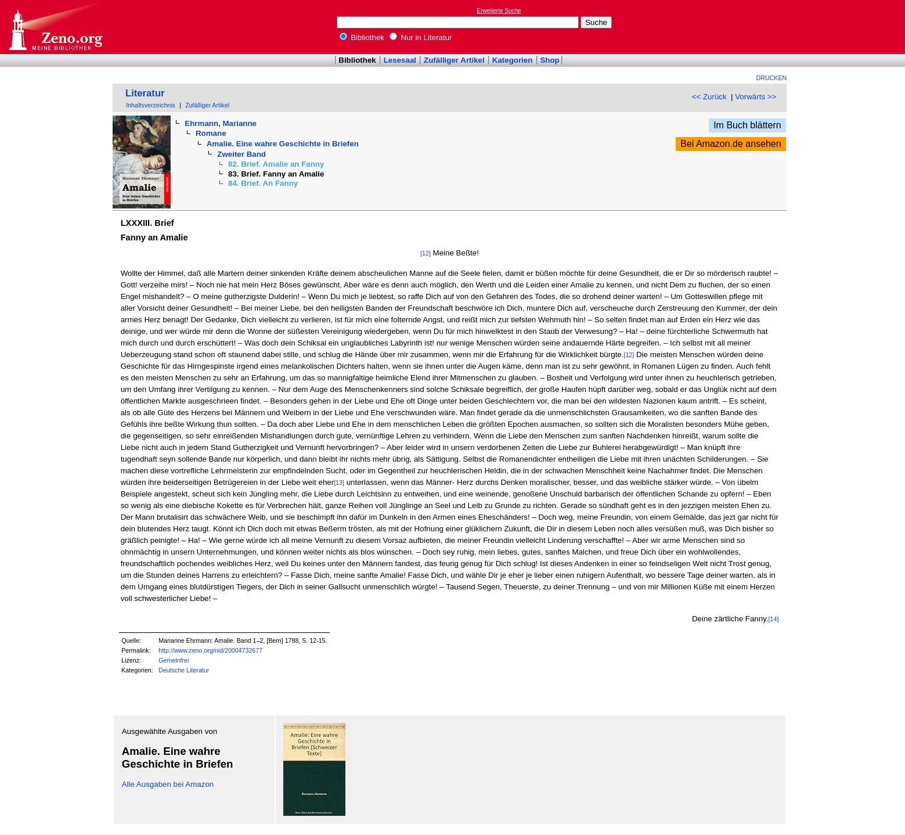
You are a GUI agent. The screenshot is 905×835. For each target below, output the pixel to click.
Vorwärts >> (755, 96)
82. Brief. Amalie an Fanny (276, 164)
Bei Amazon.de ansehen (730, 144)
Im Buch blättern (747, 125)
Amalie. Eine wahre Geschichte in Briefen (283, 143)
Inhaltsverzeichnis (150, 105)
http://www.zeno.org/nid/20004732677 (210, 650)
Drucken (771, 77)
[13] (339, 482)
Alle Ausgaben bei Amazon (168, 784)
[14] (774, 619)
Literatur (145, 93)
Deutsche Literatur (183, 670)
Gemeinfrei (173, 660)
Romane (211, 133)
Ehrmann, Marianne (221, 123)
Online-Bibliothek (55, 27)
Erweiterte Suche (499, 11)
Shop (549, 60)
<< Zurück (709, 96)
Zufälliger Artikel (454, 60)
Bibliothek (362, 37)
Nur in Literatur (421, 37)
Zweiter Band (241, 154)
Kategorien (512, 60)
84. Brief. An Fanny (263, 183)
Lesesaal (400, 60)
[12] (425, 253)
